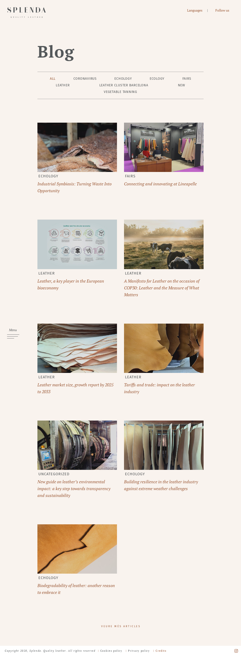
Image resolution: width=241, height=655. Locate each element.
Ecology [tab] (157, 79)
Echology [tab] (123, 79)
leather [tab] (62, 85)
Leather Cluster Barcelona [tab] (123, 85)
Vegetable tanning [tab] (120, 92)
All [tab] (53, 79)
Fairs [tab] (186, 79)
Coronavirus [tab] (85, 79)
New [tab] (181, 85)
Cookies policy (111, 650)
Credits (161, 650)
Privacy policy (139, 650)
